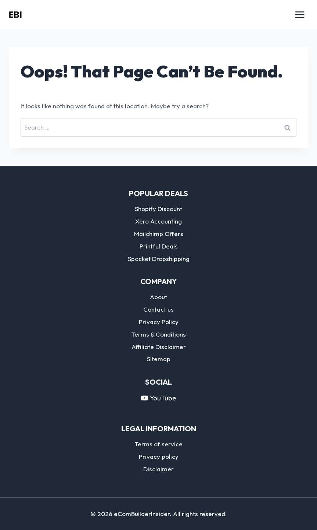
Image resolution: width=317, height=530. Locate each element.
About (158, 297)
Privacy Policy (159, 322)
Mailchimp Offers (158, 233)
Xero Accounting (158, 221)
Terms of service (158, 444)
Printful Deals (159, 246)
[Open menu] (299, 14)
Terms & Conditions (158, 334)
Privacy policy (159, 456)
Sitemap (158, 359)
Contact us (158, 309)
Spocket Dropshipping (159, 258)
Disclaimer (158, 469)
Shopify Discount (158, 209)
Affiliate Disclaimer (159, 347)
